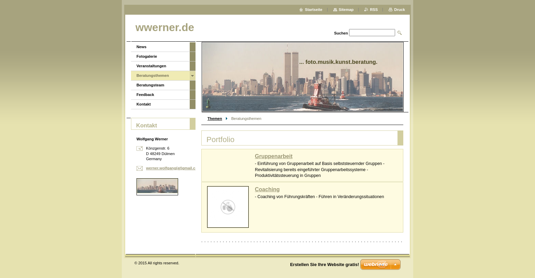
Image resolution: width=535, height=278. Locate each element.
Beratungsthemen (152, 75)
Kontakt (143, 104)
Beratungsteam (150, 85)
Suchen (341, 33)
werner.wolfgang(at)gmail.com (173, 168)
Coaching (267, 189)
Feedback (145, 95)
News (141, 47)
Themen (214, 118)
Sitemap (346, 10)
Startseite (313, 10)
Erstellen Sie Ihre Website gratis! (324, 264)
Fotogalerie (146, 56)
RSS (374, 10)
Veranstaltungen (151, 66)
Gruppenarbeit (273, 156)
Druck (399, 10)
